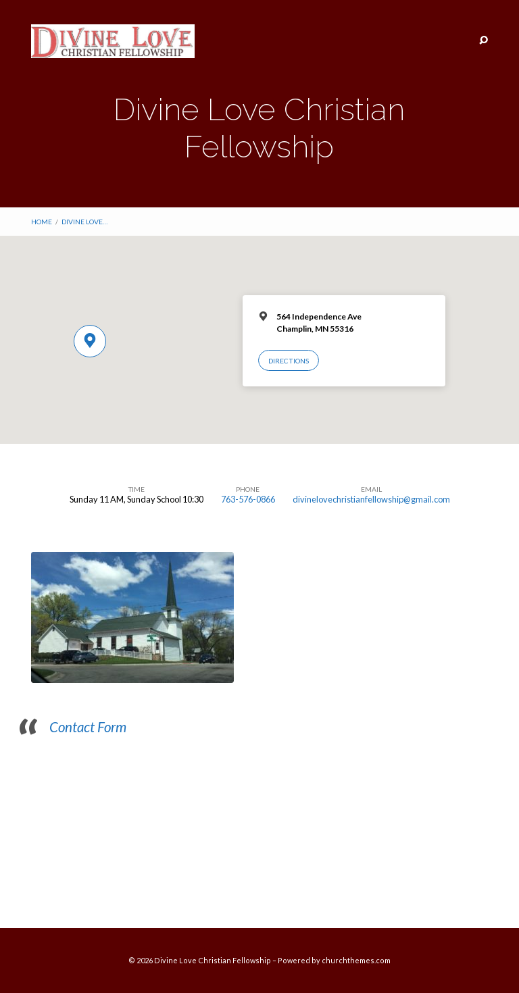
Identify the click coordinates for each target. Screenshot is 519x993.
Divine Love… (84, 222)
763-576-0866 (248, 499)
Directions (288, 361)
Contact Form (87, 727)
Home (41, 222)
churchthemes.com (356, 960)
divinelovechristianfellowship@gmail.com (371, 499)
